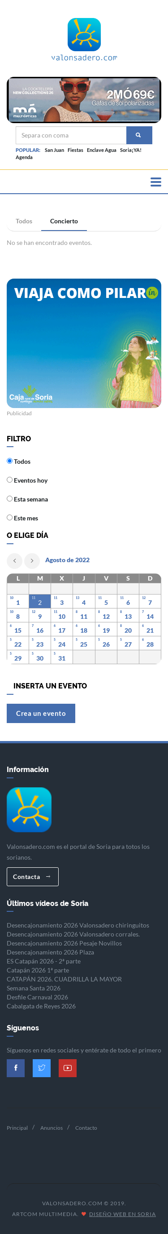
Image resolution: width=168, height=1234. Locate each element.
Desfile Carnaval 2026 (37, 997)
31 (61, 658)
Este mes (22, 518)
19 (106, 630)
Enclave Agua (101, 150)
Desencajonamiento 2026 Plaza (50, 952)
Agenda (24, 157)
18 (83, 630)
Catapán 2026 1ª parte (38, 970)
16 (39, 630)
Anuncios (51, 1127)
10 (61, 616)
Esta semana (27, 499)
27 (128, 644)
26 (106, 644)
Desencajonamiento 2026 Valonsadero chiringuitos (78, 925)
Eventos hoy (27, 480)
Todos (24, 221)
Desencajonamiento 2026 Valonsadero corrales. (73, 934)
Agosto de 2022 (67, 560)
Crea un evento (41, 713)
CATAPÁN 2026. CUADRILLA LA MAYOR (64, 979)
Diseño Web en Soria (122, 1214)
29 (18, 658)
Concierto (64, 221)
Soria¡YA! (131, 150)
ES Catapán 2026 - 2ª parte (44, 961)
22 (18, 644)
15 (18, 630)
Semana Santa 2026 (33, 988)
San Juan (54, 150)
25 (83, 644)
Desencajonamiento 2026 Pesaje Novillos (64, 943)
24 (61, 644)
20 (128, 630)
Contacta (31, 876)
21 (150, 630)
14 (150, 616)
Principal (17, 1127)
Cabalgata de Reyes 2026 (41, 1006)
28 (150, 644)
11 (83, 616)
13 (128, 616)
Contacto (86, 1127)
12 (106, 616)
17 (61, 630)
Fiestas (75, 150)
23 (39, 644)
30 (39, 658)
